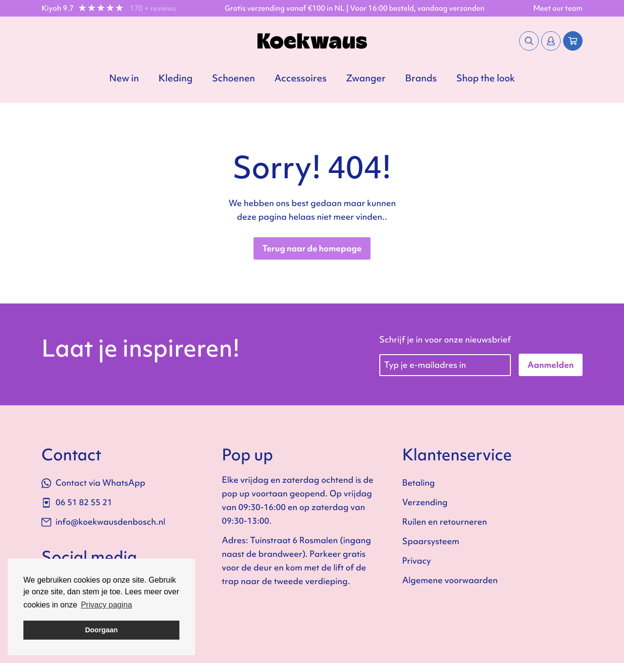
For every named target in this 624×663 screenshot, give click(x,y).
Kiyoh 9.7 (57, 8)
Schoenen (233, 78)
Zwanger (366, 78)
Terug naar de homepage (312, 248)
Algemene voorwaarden (450, 580)
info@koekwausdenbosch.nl (103, 521)
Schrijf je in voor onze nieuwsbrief (445, 339)
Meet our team (558, 8)
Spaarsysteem (430, 541)
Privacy (416, 560)
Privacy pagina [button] (106, 605)
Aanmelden (550, 364)
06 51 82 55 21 (76, 502)
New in (124, 78)
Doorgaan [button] (101, 630)
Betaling (418, 482)
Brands (421, 78)
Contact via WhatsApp (93, 482)
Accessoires (300, 78)
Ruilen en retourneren (444, 521)
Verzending (425, 502)
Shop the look (485, 78)
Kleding (175, 78)
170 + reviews (153, 8)
